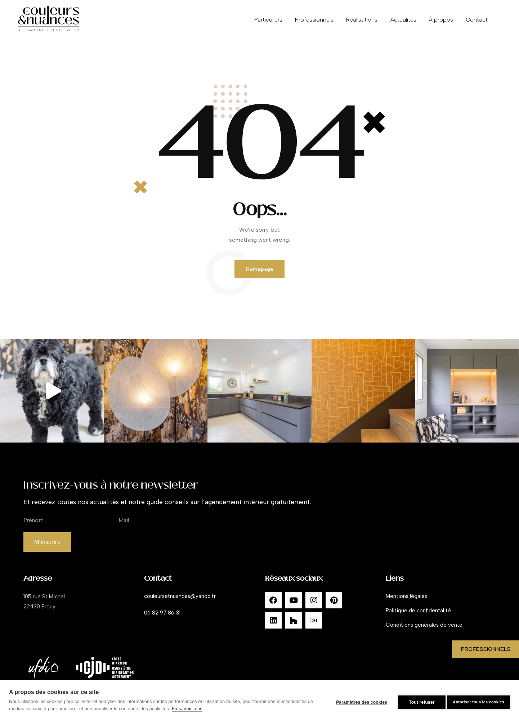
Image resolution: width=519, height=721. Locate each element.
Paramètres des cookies (358, 700)
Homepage (259, 271)
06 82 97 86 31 (162, 618)
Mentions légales (406, 602)
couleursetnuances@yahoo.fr (180, 602)
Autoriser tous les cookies (478, 700)
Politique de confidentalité (418, 616)
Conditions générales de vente (424, 630)
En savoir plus (193, 708)
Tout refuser (418, 700)
